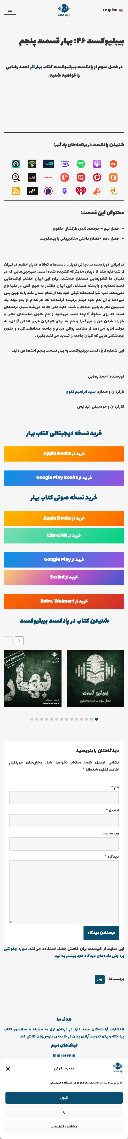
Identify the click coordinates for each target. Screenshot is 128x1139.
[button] (7, 1068)
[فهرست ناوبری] (10, 10)
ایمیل (112, 810)
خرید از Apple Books (64, 454)
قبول (64, 1098)
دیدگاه (112, 856)
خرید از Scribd (64, 577)
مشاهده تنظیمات (64, 1127)
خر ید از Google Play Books (64, 478)
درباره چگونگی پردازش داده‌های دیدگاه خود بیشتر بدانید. (64, 952)
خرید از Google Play (64, 560)
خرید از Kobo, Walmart (64, 601)
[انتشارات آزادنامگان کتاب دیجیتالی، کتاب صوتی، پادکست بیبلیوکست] (64, 10)
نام (115, 787)
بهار (38, 67)
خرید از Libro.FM (64, 536)
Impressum (64, 1055)
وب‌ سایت (111, 833)
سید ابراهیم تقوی (80, 391)
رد (64, 1112)
